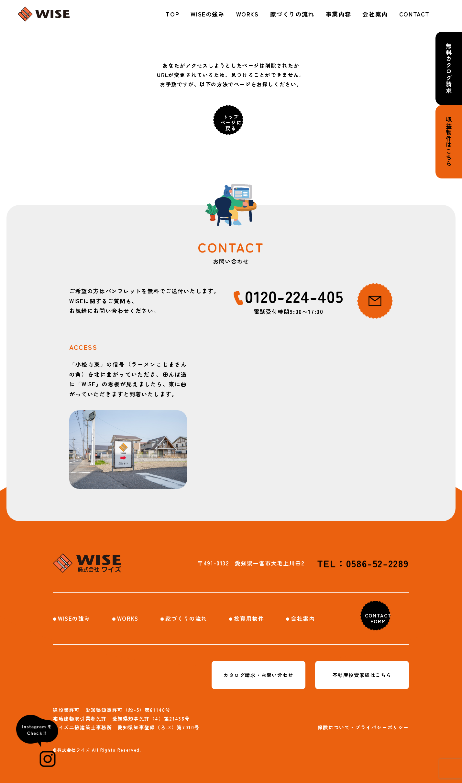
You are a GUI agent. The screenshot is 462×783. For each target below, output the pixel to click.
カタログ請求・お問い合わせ (258, 674)
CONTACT (414, 14)
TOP (172, 14)
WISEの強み (208, 14)
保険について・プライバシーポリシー (363, 727)
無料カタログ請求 (449, 68)
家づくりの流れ (292, 14)
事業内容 (338, 14)
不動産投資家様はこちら (362, 674)
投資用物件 (249, 618)
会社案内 (375, 14)
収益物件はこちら (449, 141)
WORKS (247, 14)
